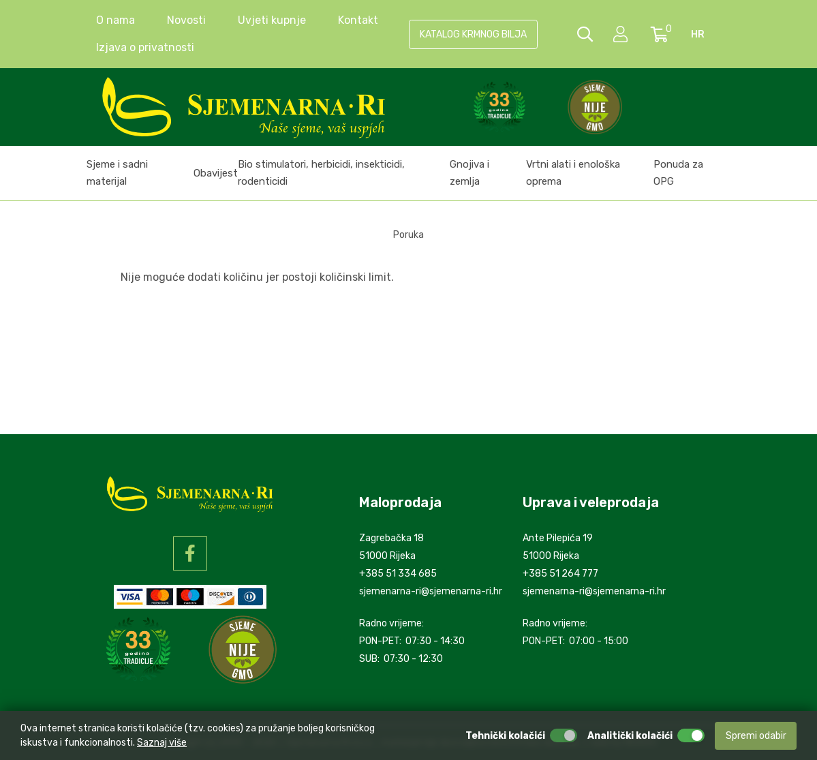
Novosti (186, 20)
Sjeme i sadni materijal (117, 172)
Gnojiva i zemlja (469, 172)
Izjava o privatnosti (145, 47)
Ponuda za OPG (678, 172)
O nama (115, 20)
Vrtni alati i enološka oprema (573, 172)
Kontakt (358, 20)
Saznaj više (162, 742)
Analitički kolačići (630, 736)
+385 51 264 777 (560, 573)
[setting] (621, 34)
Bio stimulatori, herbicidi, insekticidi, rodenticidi (321, 172)
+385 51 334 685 (398, 573)
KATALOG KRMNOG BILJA (473, 34)
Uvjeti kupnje (272, 20)
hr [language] (698, 34)
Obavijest (216, 173)
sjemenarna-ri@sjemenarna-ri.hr (430, 591)
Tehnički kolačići (505, 736)
